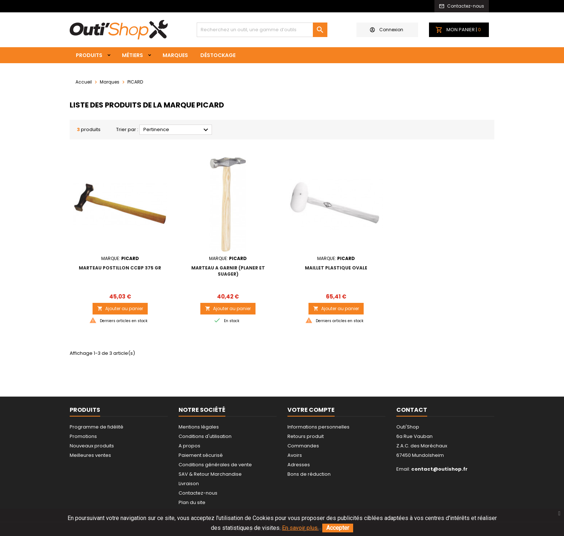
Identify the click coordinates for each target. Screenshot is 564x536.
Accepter (337, 527)
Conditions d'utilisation (205, 436)
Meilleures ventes (90, 455)
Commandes (303, 445)
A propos (189, 445)
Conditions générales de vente (215, 464)
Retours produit (305, 436)
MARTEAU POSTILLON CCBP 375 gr (120, 268)
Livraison (189, 483)
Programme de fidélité (96, 426)
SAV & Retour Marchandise (210, 474)
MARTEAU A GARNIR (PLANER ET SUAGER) (228, 271)
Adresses (298, 464)
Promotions (83, 436)
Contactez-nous (198, 493)
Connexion (386, 30)
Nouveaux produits (92, 445)
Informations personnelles (318, 426)
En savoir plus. (300, 527)
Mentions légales (199, 426)
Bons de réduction (309, 474)
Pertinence (176, 130)
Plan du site (192, 502)
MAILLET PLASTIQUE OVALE (336, 268)
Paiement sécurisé (201, 455)
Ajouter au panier (120, 308)
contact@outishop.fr (439, 469)
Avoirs (294, 455)
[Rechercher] (262, 30)
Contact (411, 410)
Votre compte (311, 410)
